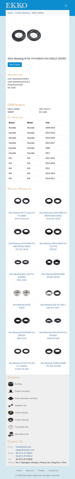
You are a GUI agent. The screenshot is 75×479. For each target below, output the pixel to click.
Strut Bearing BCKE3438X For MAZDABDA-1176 (21, 335)
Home (10, 13)
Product (41, 470)
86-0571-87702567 (24, 453)
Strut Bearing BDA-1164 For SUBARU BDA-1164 (21, 277)
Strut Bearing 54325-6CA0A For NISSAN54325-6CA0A (53, 335)
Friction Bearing (22, 13)
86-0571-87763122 (24, 456)
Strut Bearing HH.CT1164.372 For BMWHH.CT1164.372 (22, 216)
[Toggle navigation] (66, 5)
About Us (30, 470)
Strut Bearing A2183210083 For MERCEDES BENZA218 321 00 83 (53, 216)
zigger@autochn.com (25, 450)
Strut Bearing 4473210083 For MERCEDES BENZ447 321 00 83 (22, 246)
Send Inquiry (14, 65)
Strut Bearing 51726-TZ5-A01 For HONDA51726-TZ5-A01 (22, 366)
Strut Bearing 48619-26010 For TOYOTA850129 (53, 246)
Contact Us (53, 470)
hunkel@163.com (23, 447)
